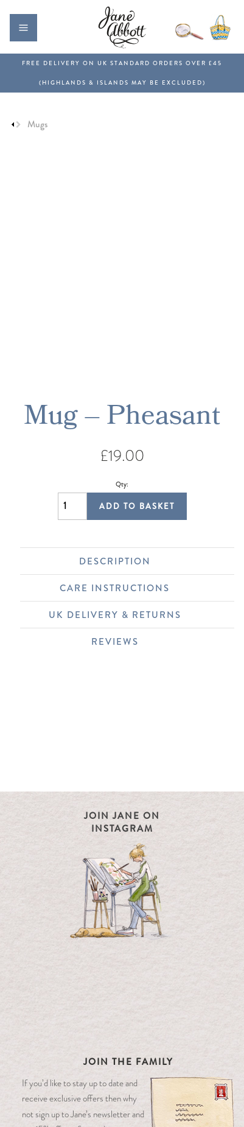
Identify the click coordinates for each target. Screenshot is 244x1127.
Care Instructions (141, 588)
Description (150, 561)
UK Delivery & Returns (135, 615)
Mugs (37, 124)
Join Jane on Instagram (122, 822)
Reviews (156, 641)
